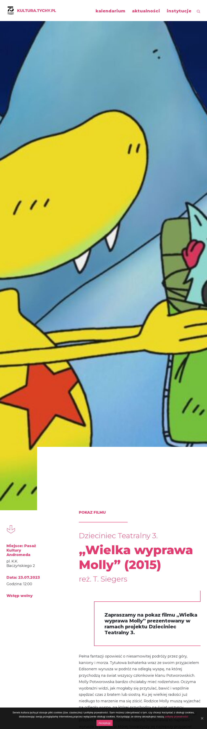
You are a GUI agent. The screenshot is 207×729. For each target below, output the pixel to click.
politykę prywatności (176, 716)
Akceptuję (104, 723)
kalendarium (110, 11)
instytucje (179, 11)
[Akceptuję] (202, 718)
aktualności (146, 11)
